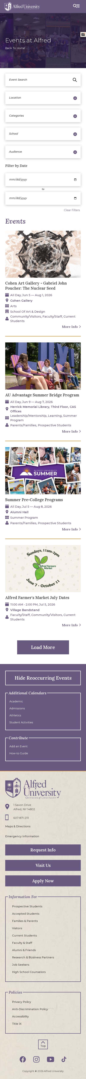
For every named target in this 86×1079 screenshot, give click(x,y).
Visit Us (43, 865)
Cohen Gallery (21, 300)
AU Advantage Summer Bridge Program (42, 395)
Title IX (16, 1023)
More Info (70, 327)
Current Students (24, 935)
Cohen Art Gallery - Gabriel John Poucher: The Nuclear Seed (36, 286)
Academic (16, 701)
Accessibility (20, 1016)
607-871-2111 (21, 818)
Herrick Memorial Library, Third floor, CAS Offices (43, 409)
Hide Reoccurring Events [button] (43, 678)
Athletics (15, 715)
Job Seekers (20, 964)
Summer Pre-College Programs (34, 499)
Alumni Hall (19, 512)
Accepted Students (25, 913)
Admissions (17, 708)
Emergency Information (22, 836)
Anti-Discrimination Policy (30, 1009)
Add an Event (18, 746)
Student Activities (21, 722)
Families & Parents (25, 921)
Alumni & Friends (24, 950)
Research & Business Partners (33, 957)
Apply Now (43, 881)
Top (43, 1046)
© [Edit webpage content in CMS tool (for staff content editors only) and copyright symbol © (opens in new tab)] (36, 1071)
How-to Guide (18, 753)
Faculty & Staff (22, 943)
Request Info (43, 850)
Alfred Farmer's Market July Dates (37, 597)
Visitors (17, 928)
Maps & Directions (17, 826)
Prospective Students (27, 906)
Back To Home (15, 48)
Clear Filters (72, 210)
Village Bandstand (24, 610)
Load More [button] (43, 647)
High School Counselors (29, 972)
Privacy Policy (21, 1002)
